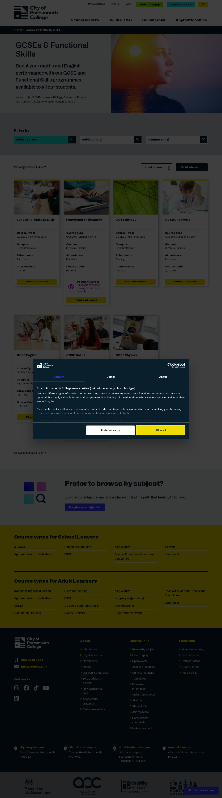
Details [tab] (111, 376)
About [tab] (163, 376)
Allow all (160, 430)
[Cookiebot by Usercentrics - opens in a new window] (170, 365)
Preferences (110, 430)
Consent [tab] (59, 376)
